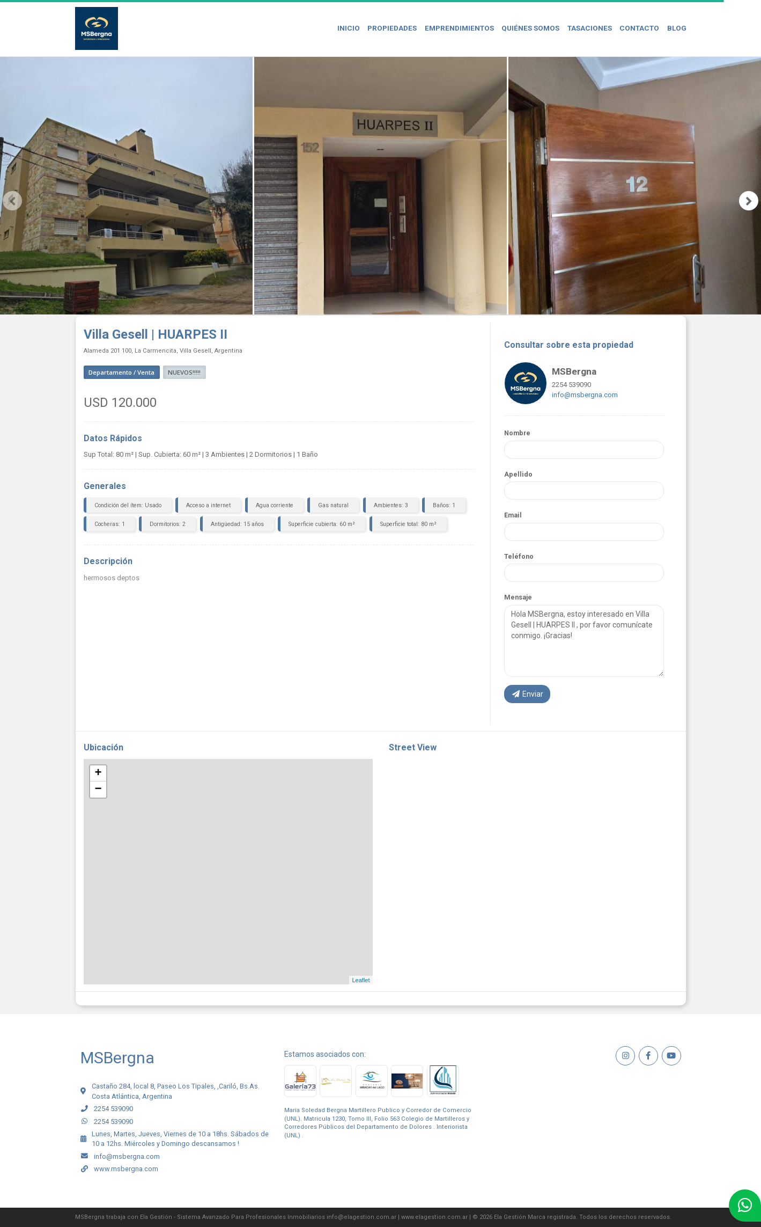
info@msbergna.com (585, 395)
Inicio (348, 28)
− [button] (97, 790)
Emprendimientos (459, 28)
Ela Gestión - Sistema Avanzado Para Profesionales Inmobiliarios (232, 1217)
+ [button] (97, 773)
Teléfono (519, 556)
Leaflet (361, 980)
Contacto (639, 28)
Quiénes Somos (530, 28)
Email (513, 515)
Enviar (527, 694)
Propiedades (392, 28)
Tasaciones (589, 28)
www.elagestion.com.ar (434, 1217)
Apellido (518, 474)
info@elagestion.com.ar (361, 1217)
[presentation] (12, 200)
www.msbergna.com (126, 1169)
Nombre (517, 433)
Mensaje (518, 597)
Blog (676, 28)
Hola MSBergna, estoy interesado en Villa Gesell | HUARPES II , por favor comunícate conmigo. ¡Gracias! (584, 641)
